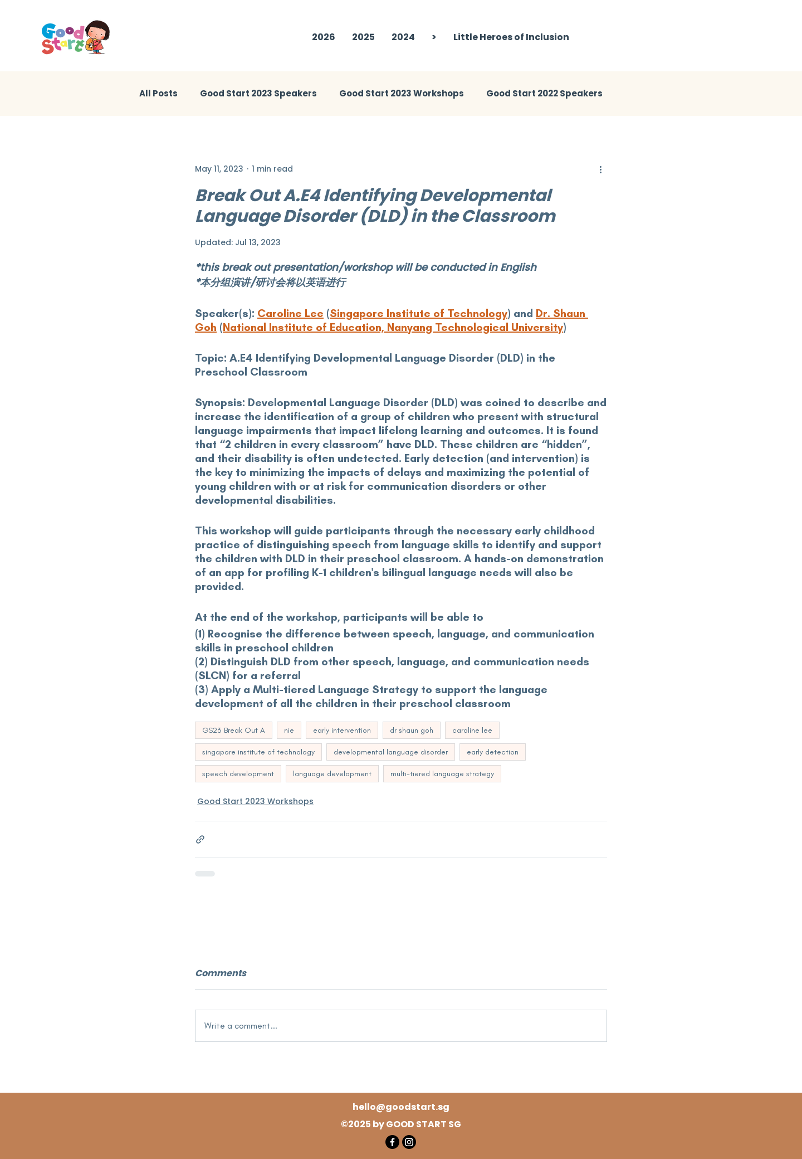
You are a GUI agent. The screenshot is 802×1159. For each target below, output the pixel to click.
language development (332, 773)
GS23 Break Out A (233, 730)
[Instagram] (409, 1142)
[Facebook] (392, 1142)
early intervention (342, 730)
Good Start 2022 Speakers (544, 94)
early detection (493, 752)
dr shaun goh (411, 730)
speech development (238, 773)
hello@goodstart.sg (401, 1106)
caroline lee (472, 730)
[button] (363, 37)
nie (289, 730)
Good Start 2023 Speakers (258, 94)
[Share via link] (200, 839)
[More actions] (600, 169)
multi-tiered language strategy (442, 773)
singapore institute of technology (258, 752)
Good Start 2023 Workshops (401, 94)
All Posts (158, 94)
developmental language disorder (391, 752)
